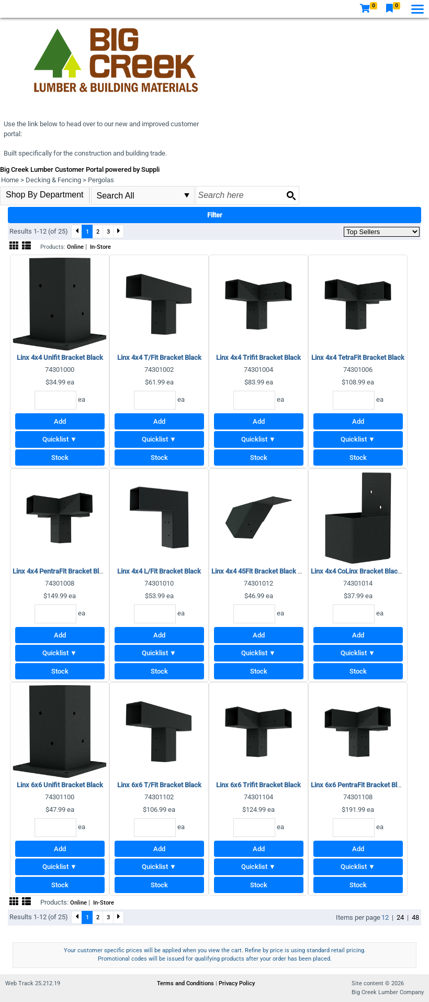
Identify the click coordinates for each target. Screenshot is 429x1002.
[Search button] (290, 195)
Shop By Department (45, 194)
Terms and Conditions (186, 983)
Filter (214, 215)
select (186, 195)
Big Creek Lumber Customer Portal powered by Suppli (80, 169)
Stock (60, 457)
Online (75, 247)
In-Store (100, 247)
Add (60, 421)
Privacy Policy (237, 983)
